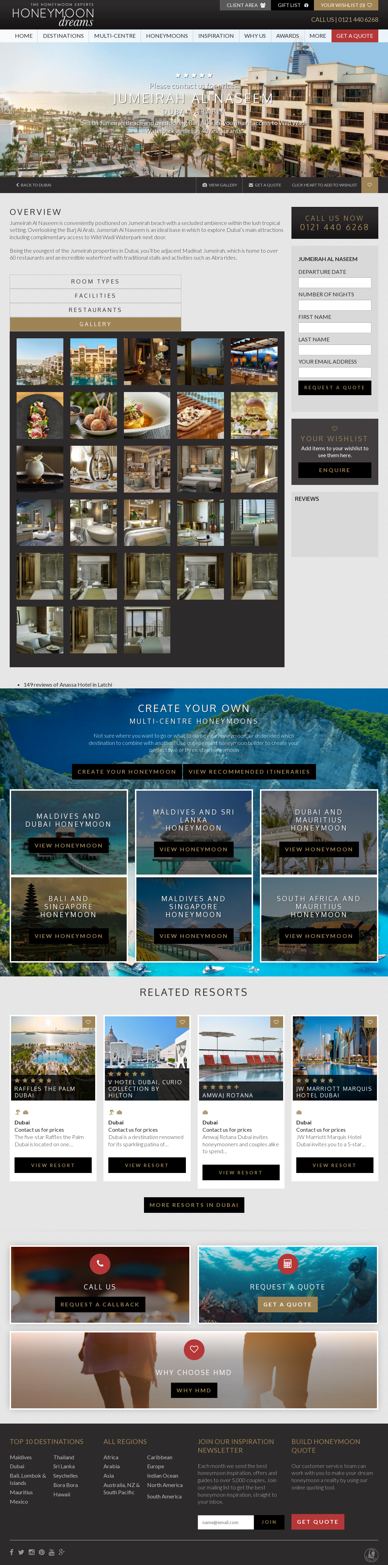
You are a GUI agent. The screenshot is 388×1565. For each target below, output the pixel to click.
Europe (155, 1423)
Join (269, 1479)
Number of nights (326, 294)
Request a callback (100, 1261)
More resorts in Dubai (194, 1161)
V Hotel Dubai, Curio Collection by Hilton (145, 1046)
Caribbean (159, 1414)
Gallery (250, 281)
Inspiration (216, 35)
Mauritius (21, 1449)
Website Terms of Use (128, 1528)
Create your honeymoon (127, 728)
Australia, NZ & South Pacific (121, 1445)
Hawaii (61, 1451)
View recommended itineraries (249, 728)
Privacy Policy (80, 1528)
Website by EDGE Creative (346, 1528)
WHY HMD (194, 1347)
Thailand (63, 1414)
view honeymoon (69, 802)
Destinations (63, 35)
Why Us (255, 35)
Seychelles (65, 1432)
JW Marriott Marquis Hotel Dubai (334, 1049)
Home (24, 35)
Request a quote (335, 387)
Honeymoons (167, 35)
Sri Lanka (64, 1423)
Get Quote (318, 1479)
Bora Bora (65, 1441)
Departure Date (322, 271)
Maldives (21, 1414)
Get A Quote (354, 35)
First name (314, 316)
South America (164, 1453)
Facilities (113, 281)
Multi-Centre (115, 35)
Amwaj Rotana (227, 1052)
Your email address (327, 361)
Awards (287, 35)
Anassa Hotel (75, 641)
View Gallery (219, 185)
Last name (314, 339)
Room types (44, 281)
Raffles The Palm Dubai (45, 1049)
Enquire (335, 470)
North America (165, 1441)
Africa (110, 1414)
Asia (108, 1432)
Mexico (19, 1458)
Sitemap (170, 1528)
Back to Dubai (34, 185)
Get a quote (287, 1261)
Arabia (111, 1423)
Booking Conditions (33, 1528)
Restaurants (181, 281)
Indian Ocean (162, 1432)
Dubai (17, 1423)
